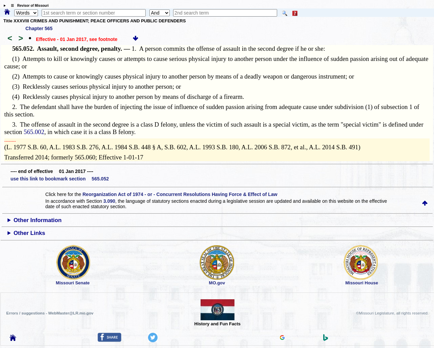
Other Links (29, 233)
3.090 (109, 201)
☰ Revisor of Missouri (28, 5)
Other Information (38, 220)
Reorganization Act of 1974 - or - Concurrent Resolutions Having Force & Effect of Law (179, 194)
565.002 (34, 131)
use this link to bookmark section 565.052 (60, 178)
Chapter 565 (39, 28)
